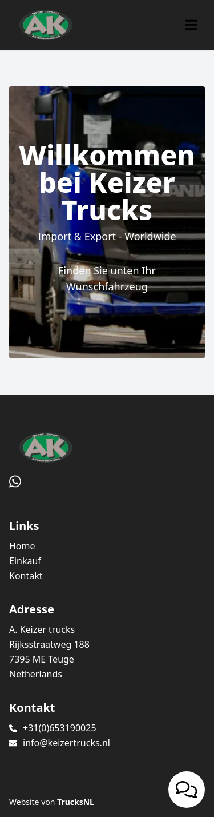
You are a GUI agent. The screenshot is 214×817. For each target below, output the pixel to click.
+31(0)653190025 (59, 728)
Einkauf (25, 561)
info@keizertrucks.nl (66, 742)
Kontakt (26, 575)
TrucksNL (75, 801)
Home (22, 546)
